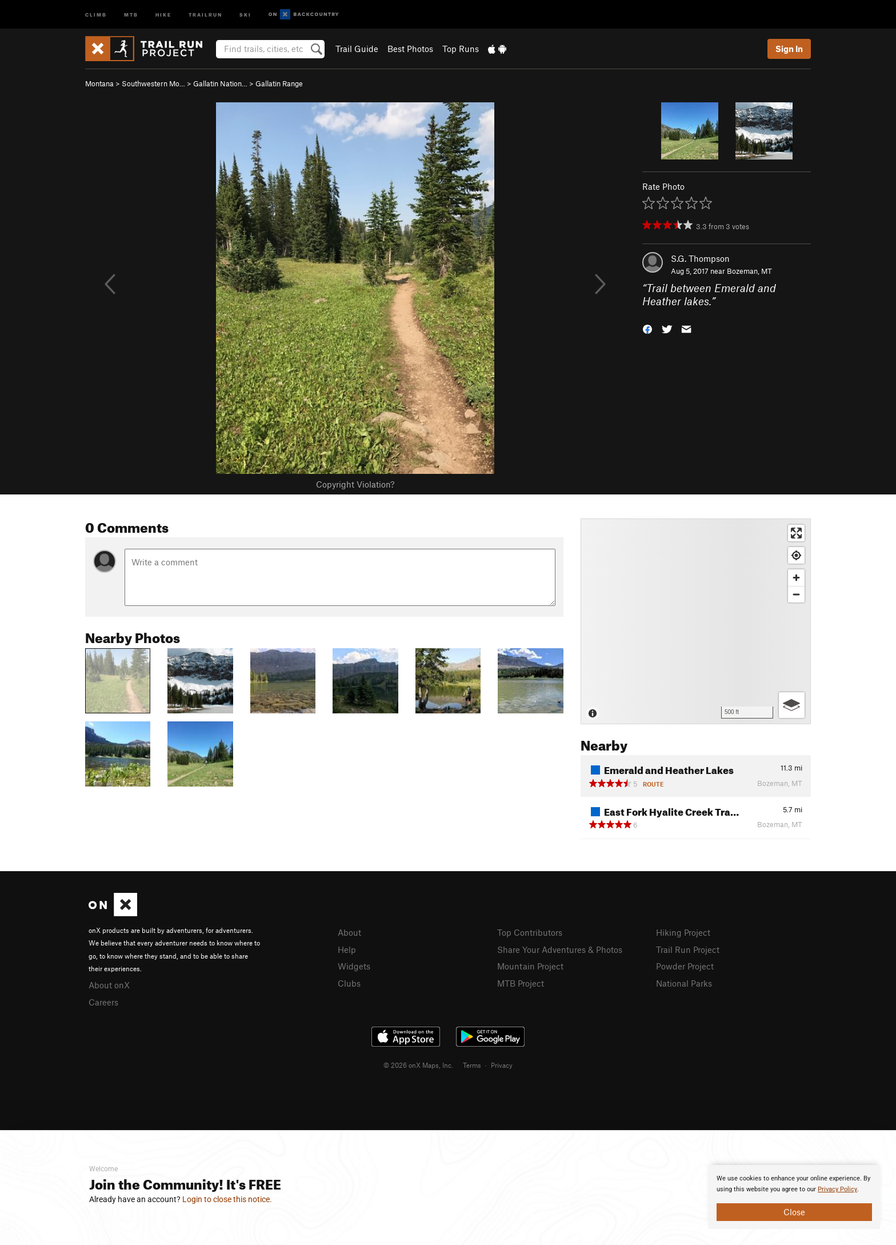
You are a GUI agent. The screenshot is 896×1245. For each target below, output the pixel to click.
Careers (103, 1002)
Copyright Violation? (355, 484)
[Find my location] (796, 555)
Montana (99, 83)
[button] (647, 327)
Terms (472, 1065)
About (349, 932)
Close (794, 1212)
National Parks (684, 983)
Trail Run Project (687, 949)
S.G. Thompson (700, 258)
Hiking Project (683, 932)
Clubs (349, 983)
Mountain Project (530, 966)
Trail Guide (356, 48)
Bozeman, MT (749, 271)
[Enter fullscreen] (796, 533)
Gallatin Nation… (220, 83)
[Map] (695, 621)
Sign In (789, 48)
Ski (245, 14)
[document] (794, 1197)
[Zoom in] (796, 577)
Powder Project (685, 966)
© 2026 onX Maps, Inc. (418, 1065)
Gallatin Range (279, 83)
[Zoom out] (796, 594)
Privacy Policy (837, 1189)
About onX (109, 985)
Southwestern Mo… (153, 83)
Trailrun (205, 14)
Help (347, 949)
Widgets (354, 966)
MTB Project (520, 983)
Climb (96, 14)
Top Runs (460, 48)
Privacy (502, 1065)
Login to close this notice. (227, 1199)
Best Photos (410, 48)
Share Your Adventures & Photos (559, 949)
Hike (163, 14)
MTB (131, 14)
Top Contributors (529, 932)
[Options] (792, 705)
